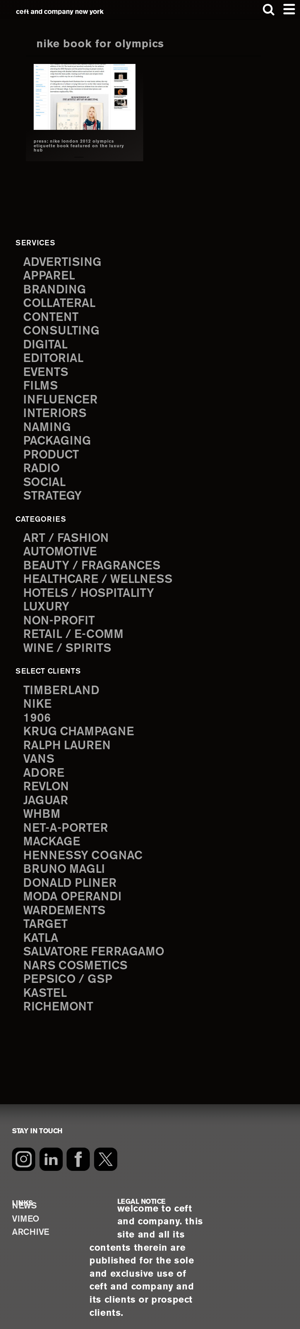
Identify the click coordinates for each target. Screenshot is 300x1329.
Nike (38, 698)
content (52, 315)
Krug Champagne (81, 726)
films (41, 384)
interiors (56, 411)
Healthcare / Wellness (101, 575)
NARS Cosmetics (78, 958)
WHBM (42, 808)
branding (56, 288)
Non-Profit (61, 616)
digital (46, 343)
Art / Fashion (68, 534)
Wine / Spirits (69, 643)
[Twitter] (107, 1151)
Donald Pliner (72, 876)
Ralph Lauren (69, 739)
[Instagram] (23, 1151)
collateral (61, 302)
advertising (64, 261)
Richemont (60, 998)
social (45, 479)
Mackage (53, 835)
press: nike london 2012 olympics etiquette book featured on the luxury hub (75, 146)
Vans (39, 753)
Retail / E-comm (75, 630)
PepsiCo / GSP (70, 971)
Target (46, 917)
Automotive (62, 548)
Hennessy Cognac (86, 848)
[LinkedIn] (51, 1151)
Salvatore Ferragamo (97, 944)
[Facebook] (79, 1151)
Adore (45, 767)
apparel (50, 275)
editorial (55, 357)
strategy (53, 493)
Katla (41, 930)
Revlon (47, 780)
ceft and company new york (60, 12)
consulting (63, 329)
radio (42, 465)
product (52, 452)
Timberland (63, 685)
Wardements (66, 903)
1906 (37, 712)
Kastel (46, 985)
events (46, 370)
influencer (62, 398)
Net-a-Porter (67, 821)
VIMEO (26, 1212)
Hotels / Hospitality (92, 589)
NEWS (25, 1198)
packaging (58, 438)
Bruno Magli (66, 862)
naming (48, 425)
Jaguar (46, 794)
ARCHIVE (31, 1226)
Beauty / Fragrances (95, 562)
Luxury (47, 603)
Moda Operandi (75, 889)
